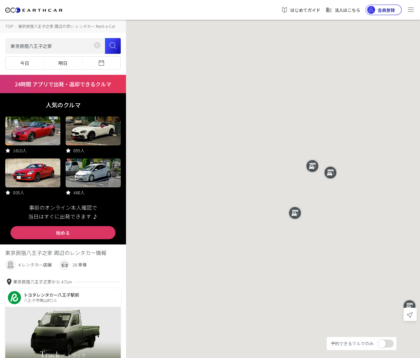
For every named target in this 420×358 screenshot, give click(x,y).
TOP (9, 26)
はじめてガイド (300, 10)
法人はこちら (343, 10)
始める (63, 232)
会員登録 (381, 10)
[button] (273, 173)
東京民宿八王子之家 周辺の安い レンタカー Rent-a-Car (66, 26)
